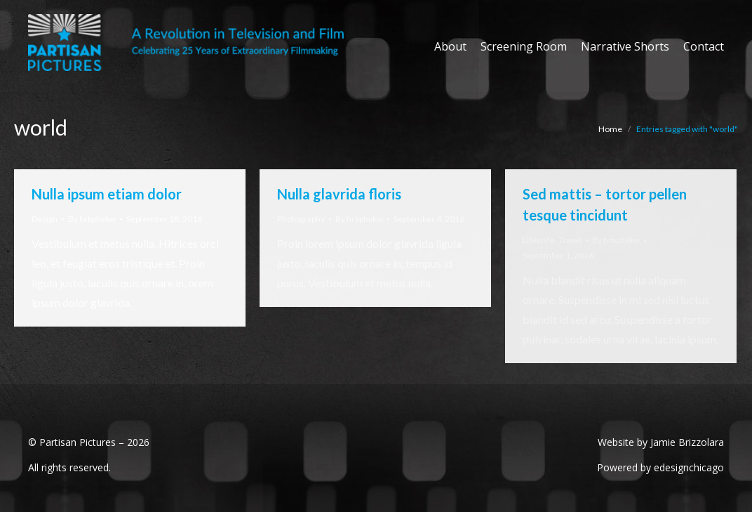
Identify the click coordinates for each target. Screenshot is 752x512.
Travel (570, 240)
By (92, 219)
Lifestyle (539, 240)
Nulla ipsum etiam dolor (107, 193)
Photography (301, 219)
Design (45, 219)
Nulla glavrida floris (339, 193)
